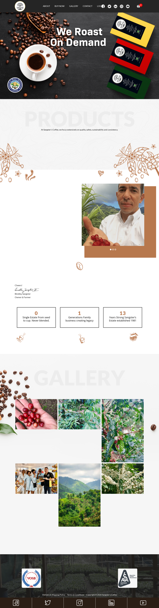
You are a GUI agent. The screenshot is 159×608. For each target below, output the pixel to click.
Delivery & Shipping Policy (53, 595)
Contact (87, 6)
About (46, 6)
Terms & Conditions (75, 595)
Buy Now (60, 6)
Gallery (73, 6)
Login (100, 6)
